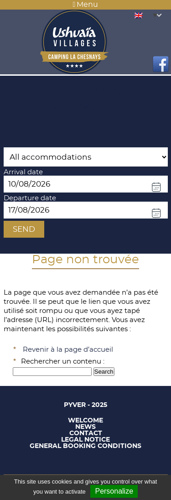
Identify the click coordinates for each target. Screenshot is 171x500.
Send (24, 229)
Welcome (85, 420)
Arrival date (23, 172)
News (85, 427)
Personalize (114, 491)
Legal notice (85, 440)
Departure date (30, 198)
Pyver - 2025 (85, 405)
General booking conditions (85, 446)
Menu (85, 4)
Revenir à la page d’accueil (68, 349)
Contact (85, 433)
